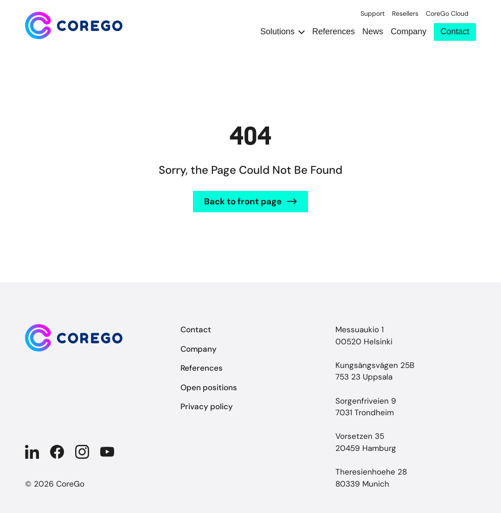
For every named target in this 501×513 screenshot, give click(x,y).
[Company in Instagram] (82, 451)
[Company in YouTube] (107, 451)
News (372, 31)
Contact (455, 31)
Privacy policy (206, 406)
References (333, 31)
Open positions (208, 387)
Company (408, 31)
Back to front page (243, 201)
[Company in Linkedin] (32, 451)
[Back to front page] (73, 25)
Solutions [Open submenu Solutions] (277, 31)
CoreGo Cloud (447, 13)
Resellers (405, 13)
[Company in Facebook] (57, 451)
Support (372, 13)
